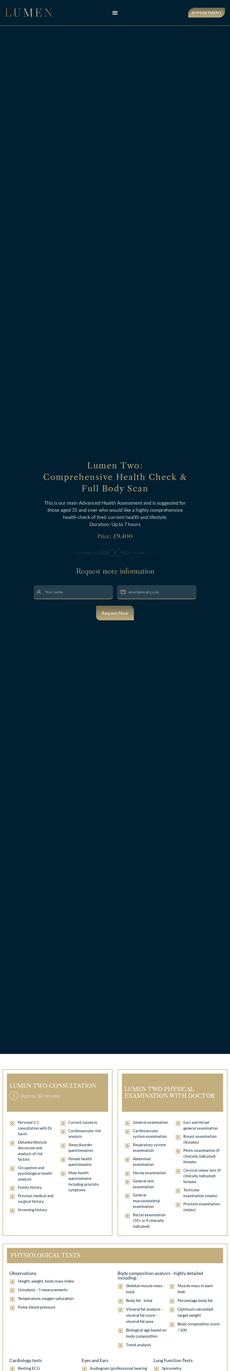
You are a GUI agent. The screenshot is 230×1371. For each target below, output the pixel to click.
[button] (115, 13)
